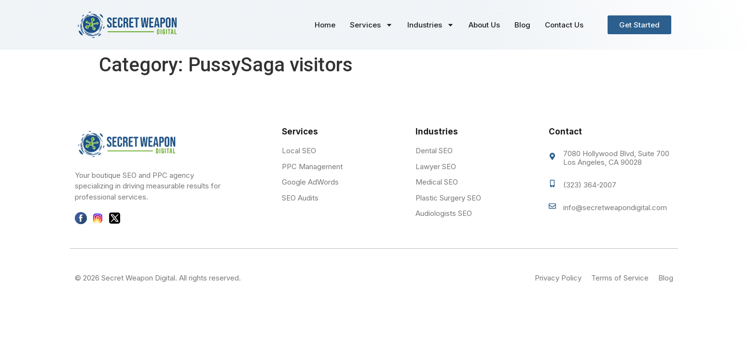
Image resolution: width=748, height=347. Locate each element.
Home (325, 24)
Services (371, 24)
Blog (522, 24)
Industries (430, 24)
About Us (484, 24)
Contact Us (564, 24)
